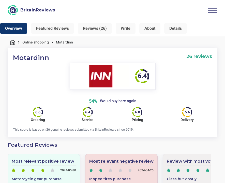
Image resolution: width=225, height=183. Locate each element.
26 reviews (199, 56)
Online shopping (35, 42)
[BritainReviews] (31, 10)
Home (12, 42)
